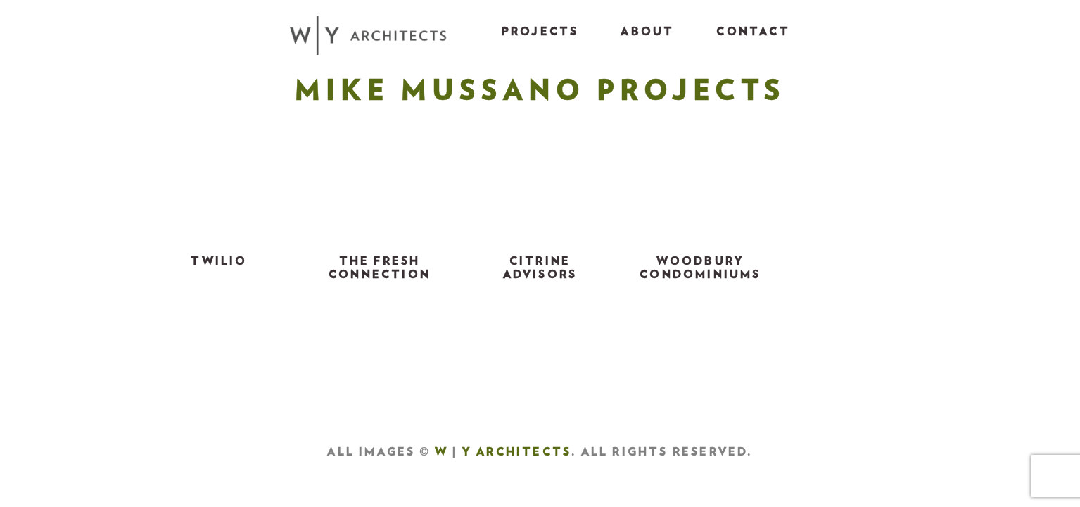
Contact (752, 31)
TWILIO (219, 261)
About (647, 31)
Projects (540, 31)
